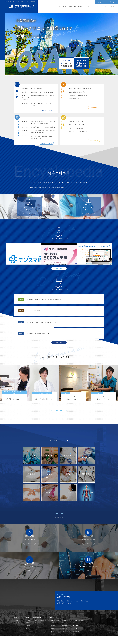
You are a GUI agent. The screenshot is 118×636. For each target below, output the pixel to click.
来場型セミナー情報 (80, 603)
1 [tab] (58, 388)
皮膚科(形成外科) (67, 609)
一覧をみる (59, 271)
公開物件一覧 (94, 107)
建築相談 (28, 612)
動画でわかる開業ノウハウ (41, 603)
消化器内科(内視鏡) (57, 603)
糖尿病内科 (66, 606)
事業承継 (28, 606)
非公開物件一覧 (94, 140)
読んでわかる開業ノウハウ (41, 606)
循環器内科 (55, 606)
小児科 (54, 612)
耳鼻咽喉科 (66, 612)
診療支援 (28, 609)
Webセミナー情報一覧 (46, 143)
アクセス (17, 603)
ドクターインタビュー (94, 7)
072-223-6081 (72, 628)
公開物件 (78, 612)
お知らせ (101, 2)
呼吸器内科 (66, 603)
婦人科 (54, 615)
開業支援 (28, 603)
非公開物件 (78, 615)
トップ (58, 7)
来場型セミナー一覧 (47, 110)
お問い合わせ (113, 2)
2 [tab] (60, 388)
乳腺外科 (66, 615)
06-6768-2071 (52, 628)
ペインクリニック (67, 618)
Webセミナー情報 (80, 606)
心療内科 (55, 618)
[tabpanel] (59, 363)
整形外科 (55, 609)
